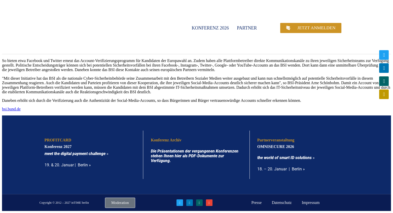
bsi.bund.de (11, 109)
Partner (247, 28)
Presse (256, 202)
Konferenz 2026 (210, 28)
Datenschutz (282, 202)
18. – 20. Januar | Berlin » (281, 169)
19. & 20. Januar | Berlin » (68, 165)
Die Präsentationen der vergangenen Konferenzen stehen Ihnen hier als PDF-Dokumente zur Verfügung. (194, 156)
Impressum (310, 202)
